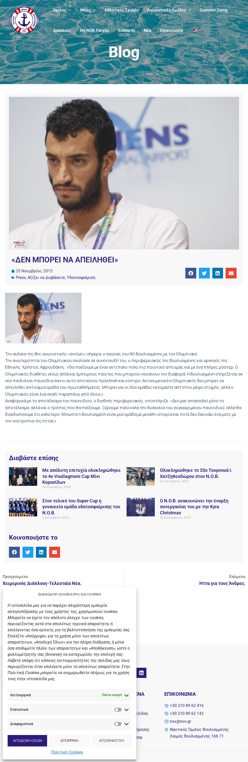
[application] (68, 10)
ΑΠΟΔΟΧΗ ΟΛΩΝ (27, 740)
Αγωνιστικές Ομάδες (167, 10)
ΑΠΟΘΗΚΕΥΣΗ (111, 740)
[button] (190, 273)
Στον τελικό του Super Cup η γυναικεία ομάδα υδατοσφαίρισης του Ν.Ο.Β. (81, 506)
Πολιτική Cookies (67, 752)
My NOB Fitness (93, 30)
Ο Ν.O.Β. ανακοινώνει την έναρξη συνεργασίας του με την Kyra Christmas (194, 506)
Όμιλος (62, 10)
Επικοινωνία (168, 30)
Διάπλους (62, 30)
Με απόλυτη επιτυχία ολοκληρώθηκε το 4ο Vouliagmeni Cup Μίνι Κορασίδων (81, 476)
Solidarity (124, 30)
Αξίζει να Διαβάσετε (46, 277)
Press (21, 277)
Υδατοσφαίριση (81, 277)
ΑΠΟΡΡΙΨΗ (69, 740)
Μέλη (87, 10)
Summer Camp (211, 10)
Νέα (145, 30)
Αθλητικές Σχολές (120, 10)
